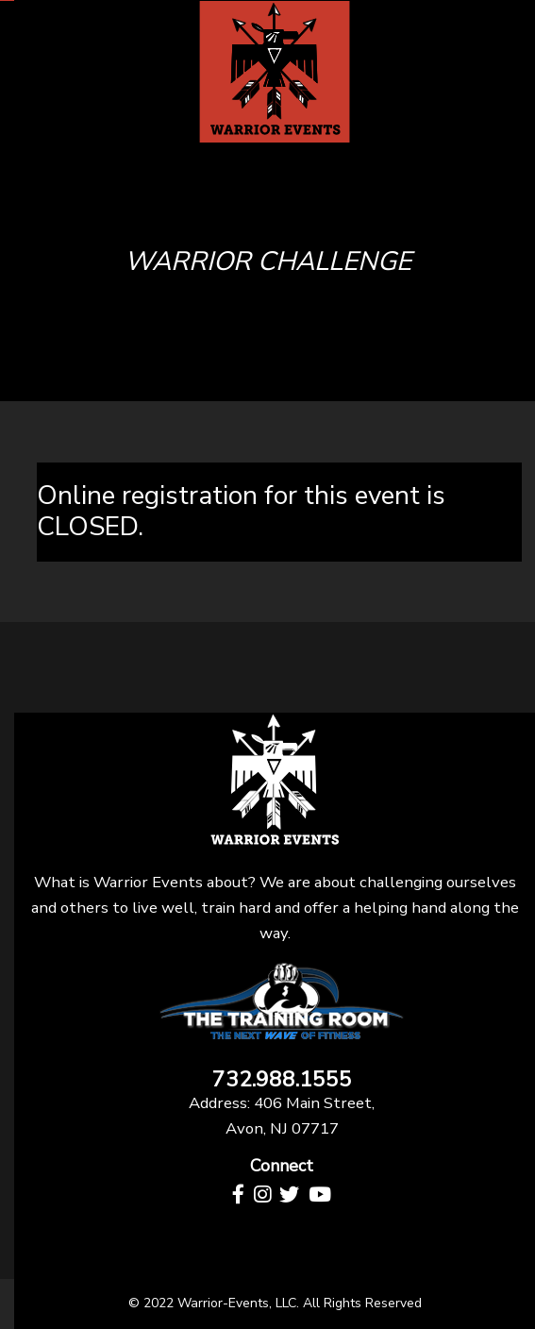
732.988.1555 (282, 1080)
